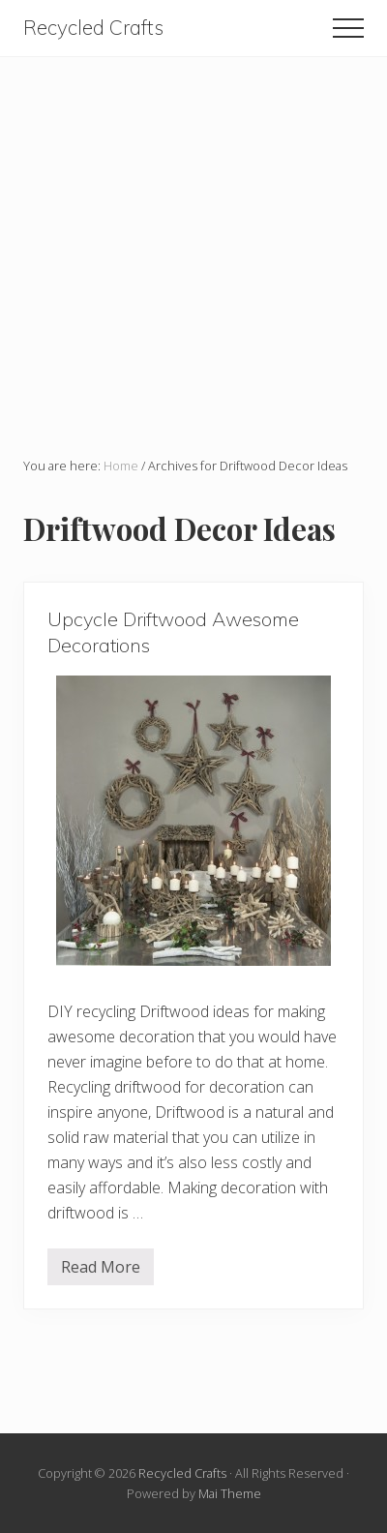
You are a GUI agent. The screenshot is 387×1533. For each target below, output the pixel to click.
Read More (100, 1270)
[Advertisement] (193, 250)
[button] (348, 28)
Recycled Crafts (93, 27)
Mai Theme (229, 1493)
